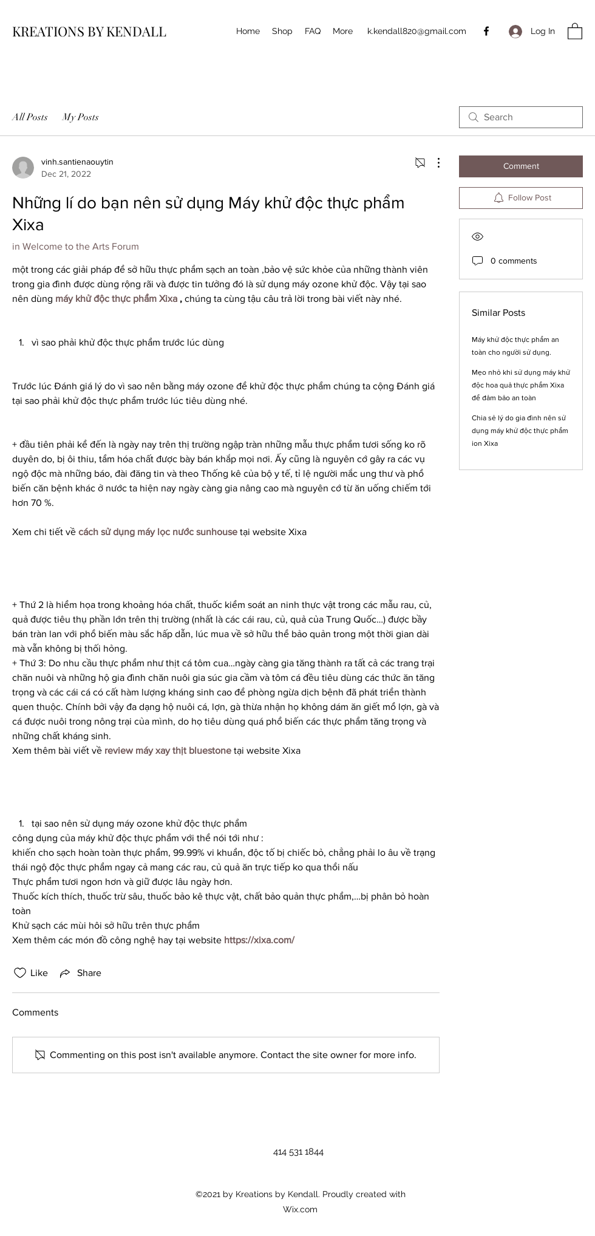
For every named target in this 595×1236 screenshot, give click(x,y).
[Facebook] (486, 31)
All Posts (30, 117)
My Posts (81, 117)
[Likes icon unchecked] (20, 973)
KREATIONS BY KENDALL (89, 31)
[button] (575, 30)
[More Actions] (432, 162)
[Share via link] (79, 973)
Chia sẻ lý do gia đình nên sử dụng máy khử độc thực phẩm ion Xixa (520, 431)
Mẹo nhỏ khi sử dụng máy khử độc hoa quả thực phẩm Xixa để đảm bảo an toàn (521, 385)
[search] (521, 117)
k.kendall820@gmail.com (416, 31)
